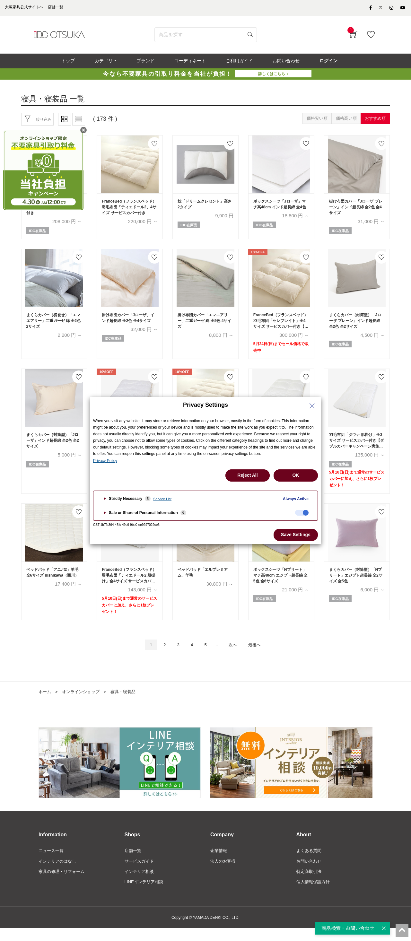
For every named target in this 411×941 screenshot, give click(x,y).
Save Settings (295, 534)
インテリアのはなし (59, 873)
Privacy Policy (105, 460)
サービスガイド (140, 873)
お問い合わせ (309, 873)
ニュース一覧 (52, 862)
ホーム (45, 702)
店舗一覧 (134, 862)
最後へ (260, 655)
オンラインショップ (83, 702)
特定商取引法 (309, 883)
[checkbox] (302, 513)
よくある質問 (309, 862)
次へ (235, 655)
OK (296, 475)
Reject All (247, 475)
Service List (162, 499)
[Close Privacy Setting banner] (312, 406)
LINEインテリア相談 (145, 894)
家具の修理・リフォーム (63, 883)
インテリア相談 (140, 883)
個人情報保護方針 (314, 894)
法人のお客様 (223, 873)
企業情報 (219, 862)
